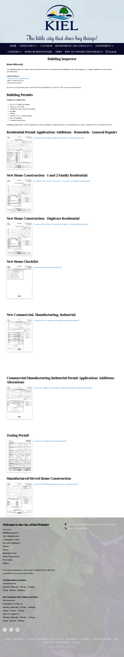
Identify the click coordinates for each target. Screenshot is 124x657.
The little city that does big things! (62, 38)
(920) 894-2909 (80, 528)
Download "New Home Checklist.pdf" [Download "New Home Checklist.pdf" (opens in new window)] (48, 267)
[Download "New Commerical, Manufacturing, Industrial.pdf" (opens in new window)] (19, 335)
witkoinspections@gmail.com (18, 78)
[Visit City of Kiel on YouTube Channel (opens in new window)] (17, 630)
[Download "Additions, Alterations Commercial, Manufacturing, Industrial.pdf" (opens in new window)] (19, 402)
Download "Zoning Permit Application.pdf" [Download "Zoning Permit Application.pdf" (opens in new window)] (50, 441)
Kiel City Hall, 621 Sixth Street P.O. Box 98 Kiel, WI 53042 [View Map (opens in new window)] (92, 524)
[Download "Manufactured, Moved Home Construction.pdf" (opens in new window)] (19, 498)
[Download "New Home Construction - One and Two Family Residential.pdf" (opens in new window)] (19, 195)
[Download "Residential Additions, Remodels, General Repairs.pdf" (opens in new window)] (19, 152)
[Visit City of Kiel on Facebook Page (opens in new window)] (5, 630)
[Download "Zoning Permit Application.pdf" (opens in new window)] (19, 455)
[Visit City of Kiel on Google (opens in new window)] (11, 630)
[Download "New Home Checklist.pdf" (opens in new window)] (19, 282)
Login (62, 650)
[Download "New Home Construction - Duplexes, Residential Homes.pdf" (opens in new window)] (19, 238)
